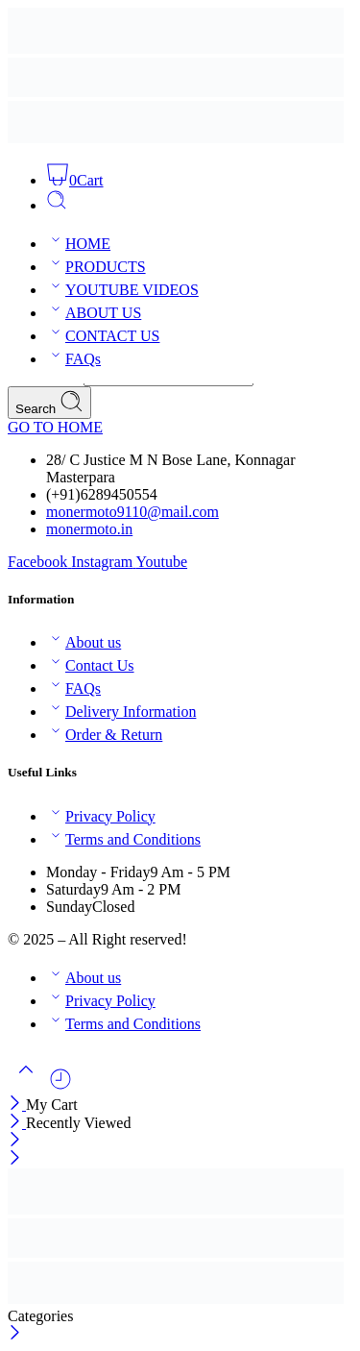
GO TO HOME (55, 427)
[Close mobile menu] (15, 1159)
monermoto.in (89, 529)
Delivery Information (121, 711)
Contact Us (90, 665)
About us (83, 642)
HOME (78, 243)
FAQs (73, 359)
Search (49, 402)
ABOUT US (93, 313)
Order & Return (104, 734)
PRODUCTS (96, 266)
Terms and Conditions (123, 839)
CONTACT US (102, 336)
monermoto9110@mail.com (132, 512)
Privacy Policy (101, 816)
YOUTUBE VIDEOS (122, 290)
